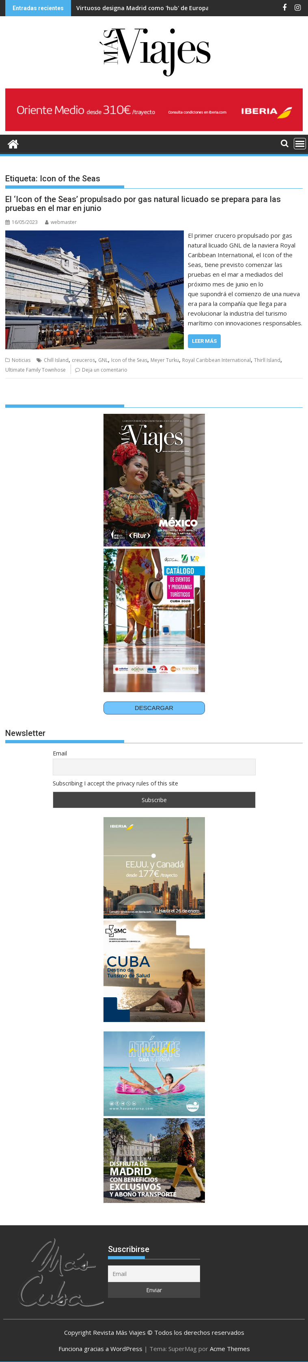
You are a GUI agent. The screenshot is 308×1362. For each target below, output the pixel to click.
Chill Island (56, 360)
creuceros (83, 360)
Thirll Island (267, 360)
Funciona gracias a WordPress (100, 1349)
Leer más (204, 341)
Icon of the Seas (129, 360)
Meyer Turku (165, 360)
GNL (103, 360)
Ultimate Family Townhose (35, 369)
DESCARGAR (154, 707)
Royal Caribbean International (216, 360)
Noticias (21, 360)
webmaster (61, 222)
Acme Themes (230, 1349)
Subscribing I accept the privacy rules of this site (115, 783)
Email (60, 753)
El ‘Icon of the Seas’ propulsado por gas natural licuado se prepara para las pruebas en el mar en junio (143, 203)
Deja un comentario (104, 369)
